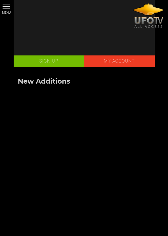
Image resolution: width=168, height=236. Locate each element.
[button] (6, 6)
